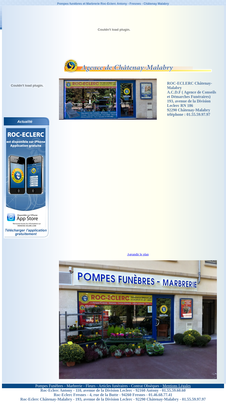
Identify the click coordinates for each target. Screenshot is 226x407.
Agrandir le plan (138, 254)
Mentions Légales (177, 386)
